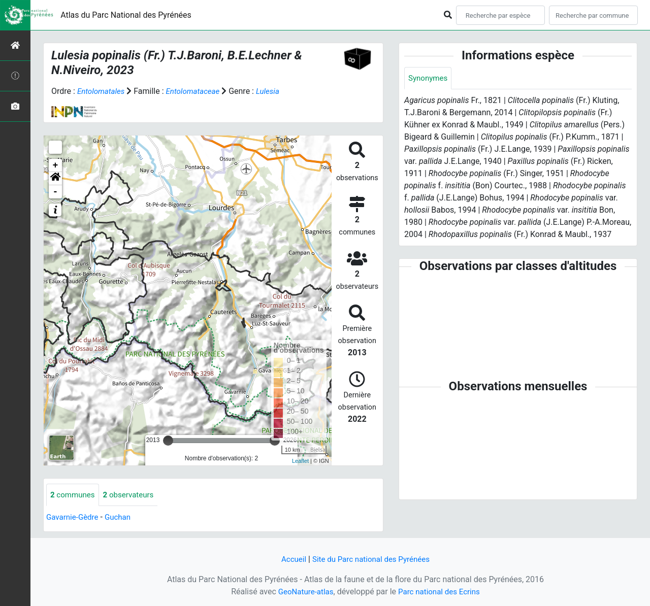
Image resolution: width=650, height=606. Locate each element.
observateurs (132, 495)
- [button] (55, 192)
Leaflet (300, 461)
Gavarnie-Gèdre (74, 518)
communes (74, 495)
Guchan (121, 518)
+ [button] (55, 165)
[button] (55, 178)
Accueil (290, 559)
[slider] (168, 440)
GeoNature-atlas (303, 591)
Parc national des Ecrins (440, 591)
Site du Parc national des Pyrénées (371, 559)
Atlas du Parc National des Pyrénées (125, 15)
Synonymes (429, 78)
